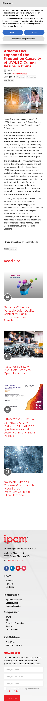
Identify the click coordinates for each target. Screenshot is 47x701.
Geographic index (13, 606)
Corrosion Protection (15, 623)
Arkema (13, 249)
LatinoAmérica (12, 629)
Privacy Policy (13, 691)
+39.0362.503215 (16, 560)
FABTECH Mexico (14, 645)
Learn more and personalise (23, 39)
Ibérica (9, 626)
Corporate (20, 77)
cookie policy (29, 15)
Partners (9, 584)
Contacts (10, 587)
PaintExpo (10, 642)
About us (10, 581)
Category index (12, 603)
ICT (7, 620)
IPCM (8, 617)
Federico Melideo (19, 74)
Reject (12, 32)
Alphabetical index (14, 600)
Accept (34, 32)
